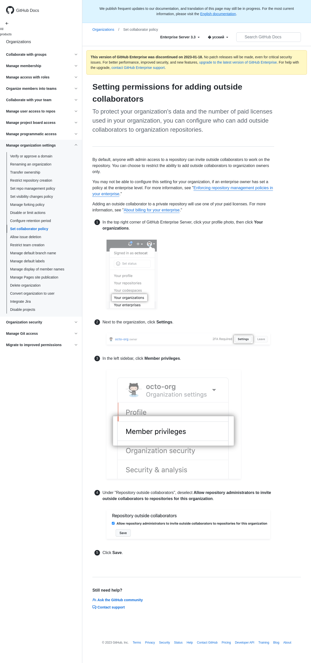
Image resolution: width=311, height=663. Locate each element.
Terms (137, 642)
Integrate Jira (20, 301)
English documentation (218, 14)
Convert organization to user (32, 293)
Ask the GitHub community (117, 600)
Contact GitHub (207, 642)
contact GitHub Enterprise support (138, 68)
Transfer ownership (25, 172)
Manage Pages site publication (34, 277)
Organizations (18, 42)
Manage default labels (27, 261)
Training (263, 642)
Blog (276, 642)
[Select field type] (180, 37)
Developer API (244, 642)
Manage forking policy (27, 205)
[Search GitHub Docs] (268, 37)
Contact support (108, 607)
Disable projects (22, 310)
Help (190, 642)
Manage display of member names (37, 269)
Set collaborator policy (29, 229)
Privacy (150, 642)
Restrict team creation (27, 245)
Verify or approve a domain (31, 156)
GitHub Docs (27, 10)
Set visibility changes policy (31, 197)
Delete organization (25, 285)
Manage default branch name (33, 253)
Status (178, 642)
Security (164, 642)
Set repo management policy (32, 188)
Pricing (226, 642)
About (287, 642)
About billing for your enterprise (151, 210)
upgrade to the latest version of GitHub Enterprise (238, 62)
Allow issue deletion (25, 237)
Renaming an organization (30, 164)
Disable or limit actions (27, 213)
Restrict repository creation (31, 180)
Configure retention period (30, 221)
